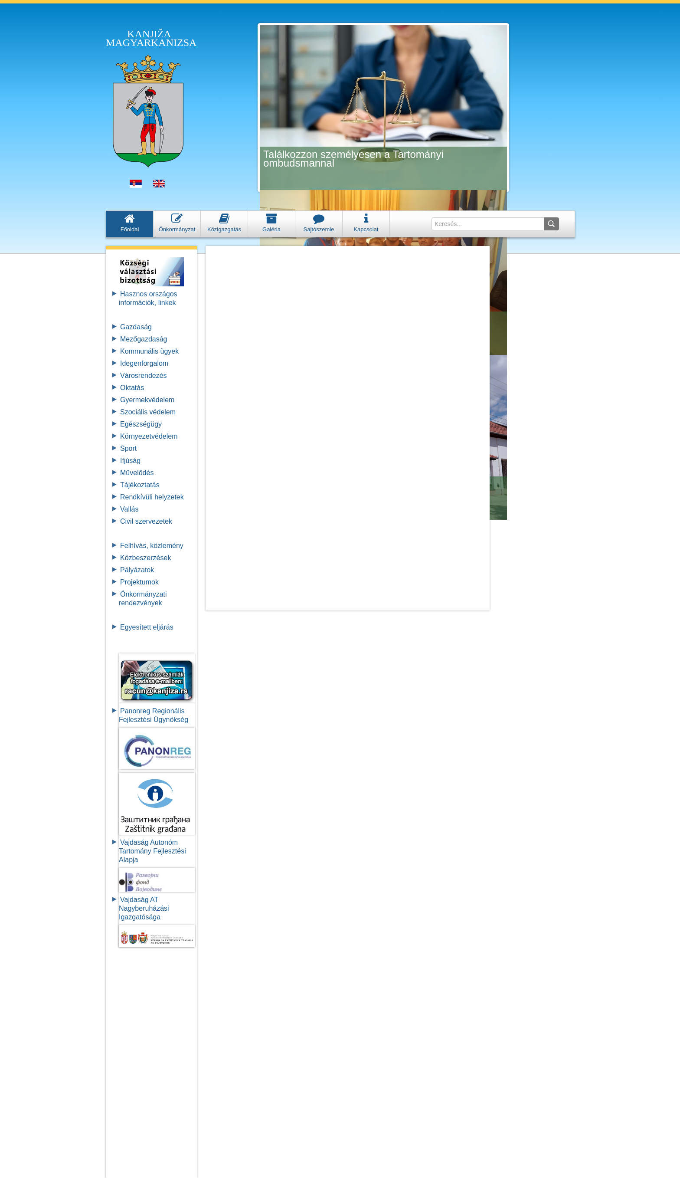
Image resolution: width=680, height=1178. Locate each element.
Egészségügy (141, 424)
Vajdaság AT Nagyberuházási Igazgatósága (144, 908)
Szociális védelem (148, 412)
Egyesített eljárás (146, 627)
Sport (128, 448)
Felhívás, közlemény (151, 545)
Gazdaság (136, 327)
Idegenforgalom (144, 363)
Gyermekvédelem (147, 400)
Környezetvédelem (149, 436)
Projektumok (139, 582)
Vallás (129, 509)
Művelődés (137, 472)
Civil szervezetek (146, 521)
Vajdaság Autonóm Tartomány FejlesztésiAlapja (152, 851)
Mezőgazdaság (143, 339)
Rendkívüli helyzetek (152, 497)
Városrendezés (143, 375)
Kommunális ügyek (149, 351)
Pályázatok (137, 570)
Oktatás (132, 387)
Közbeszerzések (145, 557)
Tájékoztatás (140, 485)
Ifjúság (130, 460)
